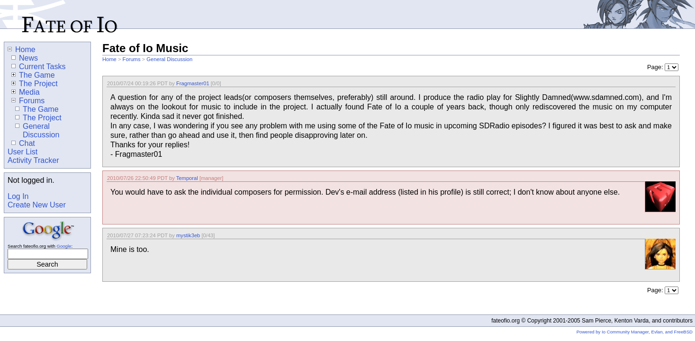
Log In (18, 196)
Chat (23, 143)
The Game (33, 75)
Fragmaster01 (192, 83)
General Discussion (169, 59)
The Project (34, 84)
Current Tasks (38, 67)
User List (22, 152)
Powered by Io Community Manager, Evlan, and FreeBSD (635, 331)
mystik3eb (188, 235)
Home (109, 59)
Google (63, 246)
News (24, 58)
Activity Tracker (33, 160)
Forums (132, 59)
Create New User (37, 205)
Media (25, 92)
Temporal (187, 178)
